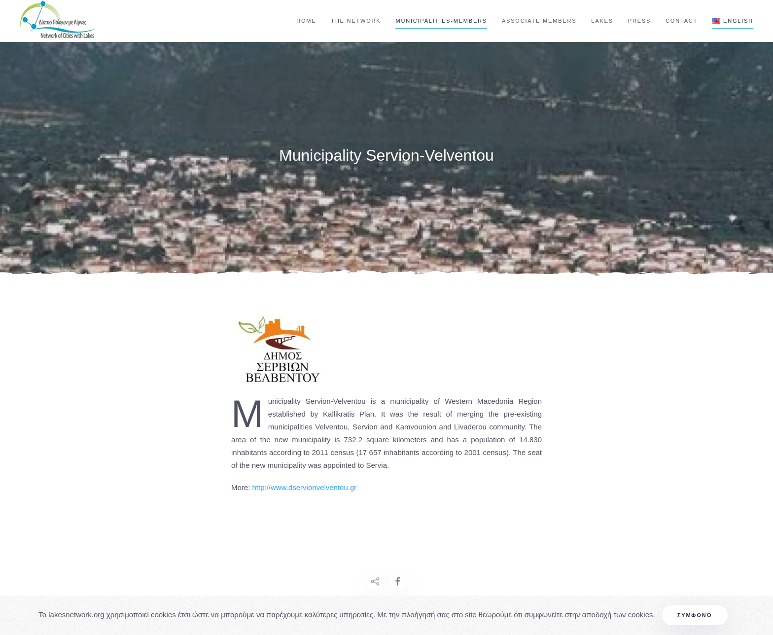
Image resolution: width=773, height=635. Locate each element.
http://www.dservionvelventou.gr (304, 487)
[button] (732, 21)
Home (306, 21)
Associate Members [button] (539, 21)
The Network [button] (356, 21)
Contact (682, 21)
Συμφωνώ (694, 615)
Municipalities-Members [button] (441, 21)
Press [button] (639, 21)
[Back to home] (59, 21)
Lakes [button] (602, 21)
